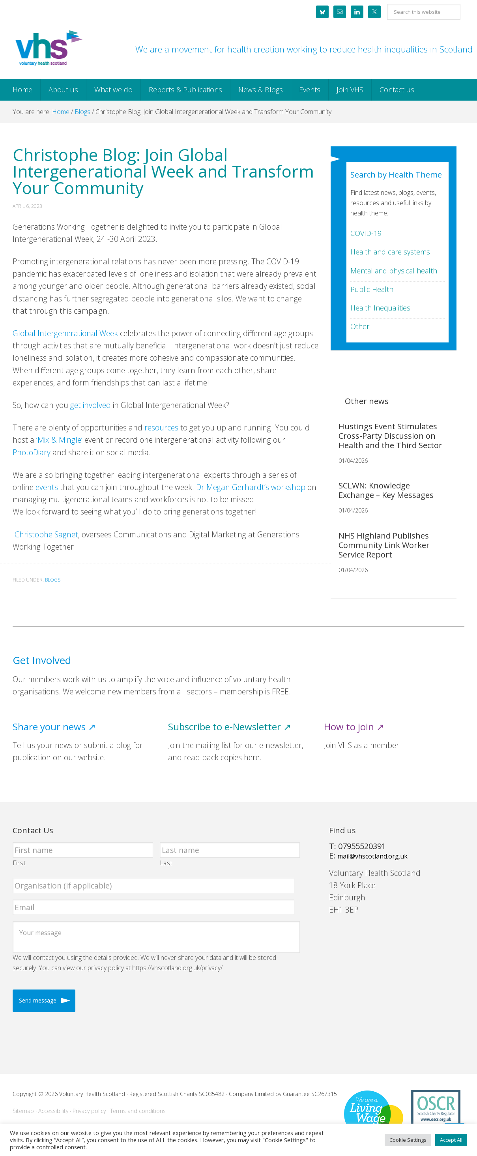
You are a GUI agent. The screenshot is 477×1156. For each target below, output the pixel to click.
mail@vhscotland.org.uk (372, 856)
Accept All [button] (451, 1139)
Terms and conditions (138, 1111)
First (19, 863)
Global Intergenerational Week (65, 333)
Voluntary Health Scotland (48, 48)
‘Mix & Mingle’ (59, 439)
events (47, 487)
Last (166, 863)
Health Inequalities (380, 307)
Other (359, 326)
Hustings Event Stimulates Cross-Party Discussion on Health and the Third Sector (390, 436)
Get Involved (42, 660)
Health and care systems (390, 251)
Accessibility (53, 1111)
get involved (90, 405)
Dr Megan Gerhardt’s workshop (250, 487)
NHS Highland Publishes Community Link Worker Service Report (384, 545)
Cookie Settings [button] (407, 1139)
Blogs (52, 579)
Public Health (371, 289)
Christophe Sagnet (45, 534)
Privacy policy (89, 1111)
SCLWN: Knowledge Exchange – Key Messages (386, 490)
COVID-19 (366, 233)
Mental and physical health (393, 270)
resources (161, 427)
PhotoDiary (32, 452)
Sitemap (23, 1111)
